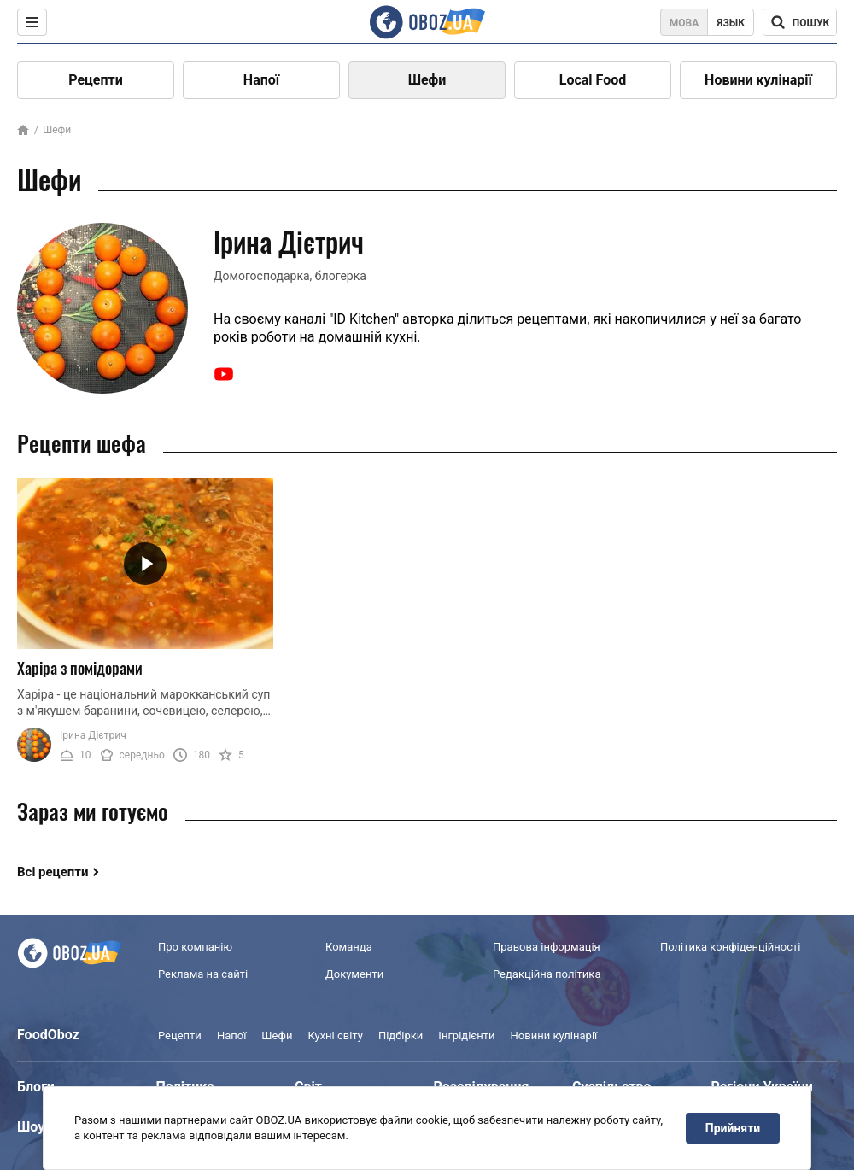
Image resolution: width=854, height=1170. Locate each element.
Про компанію (195, 946)
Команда (348, 946)
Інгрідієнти (466, 1035)
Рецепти (95, 80)
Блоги (36, 1087)
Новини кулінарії (758, 80)
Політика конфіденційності (730, 946)
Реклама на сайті (203, 974)
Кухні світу (334, 1035)
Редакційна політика (546, 974)
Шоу (30, 1127)
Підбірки (400, 1035)
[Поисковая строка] (799, 22)
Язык (731, 23)
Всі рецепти (53, 872)
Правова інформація (546, 946)
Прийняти (732, 1128)
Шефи (427, 80)
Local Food (592, 80)
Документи (354, 974)
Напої (261, 80)
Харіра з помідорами (80, 668)
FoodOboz (48, 1035)
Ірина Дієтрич (93, 735)
